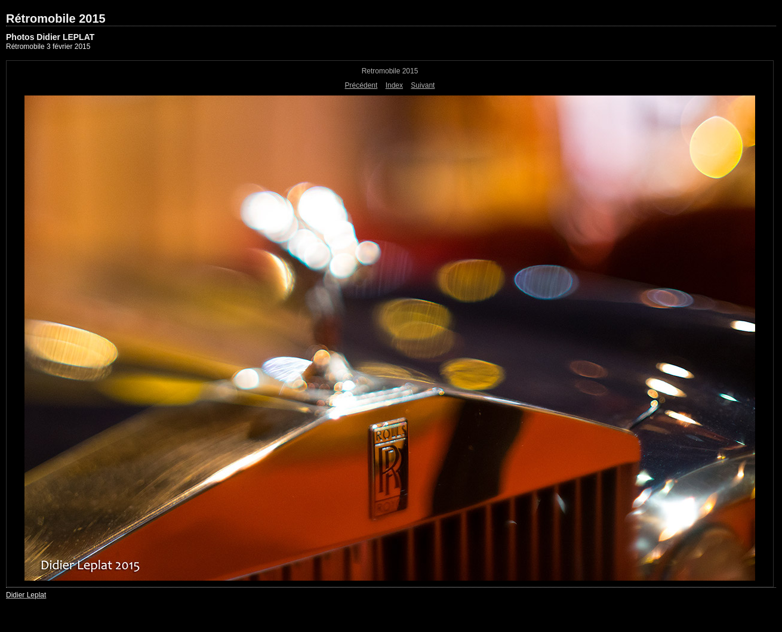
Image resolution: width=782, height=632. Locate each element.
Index (394, 85)
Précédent (361, 85)
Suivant (423, 85)
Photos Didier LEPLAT (50, 37)
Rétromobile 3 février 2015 (48, 46)
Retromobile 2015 (390, 71)
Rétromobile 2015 (56, 18)
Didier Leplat (26, 595)
